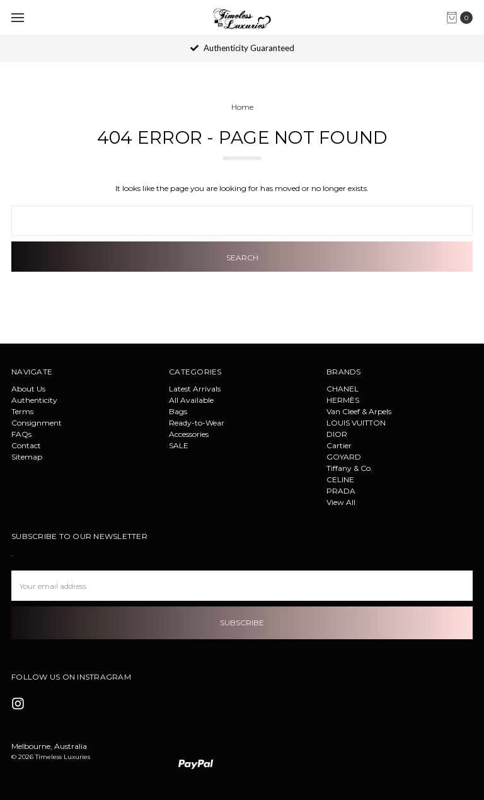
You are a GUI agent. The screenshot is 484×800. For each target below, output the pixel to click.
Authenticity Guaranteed (242, 48)
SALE (178, 445)
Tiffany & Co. (349, 468)
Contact (26, 445)
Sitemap (26, 456)
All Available (191, 400)
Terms (22, 411)
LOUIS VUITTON (356, 422)
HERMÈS (342, 400)
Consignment (36, 422)
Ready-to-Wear (196, 422)
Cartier (339, 445)
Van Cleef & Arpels (358, 411)
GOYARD (343, 456)
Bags (178, 411)
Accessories (189, 434)
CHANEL (342, 388)
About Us (28, 388)
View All (340, 502)
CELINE (340, 479)
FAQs (21, 434)
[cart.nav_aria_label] (462, 18)
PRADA (340, 491)
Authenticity (34, 400)
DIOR (336, 434)
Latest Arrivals (195, 388)
